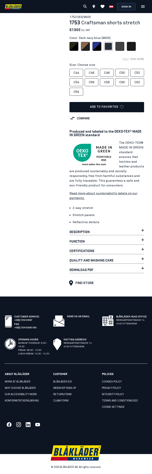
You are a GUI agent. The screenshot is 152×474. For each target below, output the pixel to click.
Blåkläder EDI (62, 382)
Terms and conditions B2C (120, 400)
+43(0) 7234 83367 (23, 320)
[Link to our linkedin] (28, 424)
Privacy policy (111, 388)
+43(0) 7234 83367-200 (25, 327)
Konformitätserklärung (22, 400)
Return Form (62, 394)
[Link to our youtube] (37, 424)
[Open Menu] (143, 6)
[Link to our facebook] (9, 424)
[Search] (85, 6)
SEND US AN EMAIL (78, 316)
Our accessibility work (21, 394)
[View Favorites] (102, 6)
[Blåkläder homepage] (13, 6)
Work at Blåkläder (17, 382)
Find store (80, 283)
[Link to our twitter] (18, 424)
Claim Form (60, 400)
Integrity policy (113, 394)
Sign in (126, 7)
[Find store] (93, 7)
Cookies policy (112, 382)
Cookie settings (113, 407)
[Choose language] (111, 6)
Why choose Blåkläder (20, 388)
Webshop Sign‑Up (64, 388)
